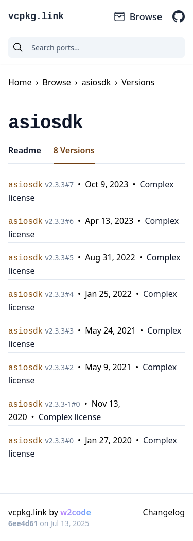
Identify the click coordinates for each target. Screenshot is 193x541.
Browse (137, 16)
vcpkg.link (36, 16)
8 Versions (74, 150)
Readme (24, 150)
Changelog (164, 512)
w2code (75, 512)
